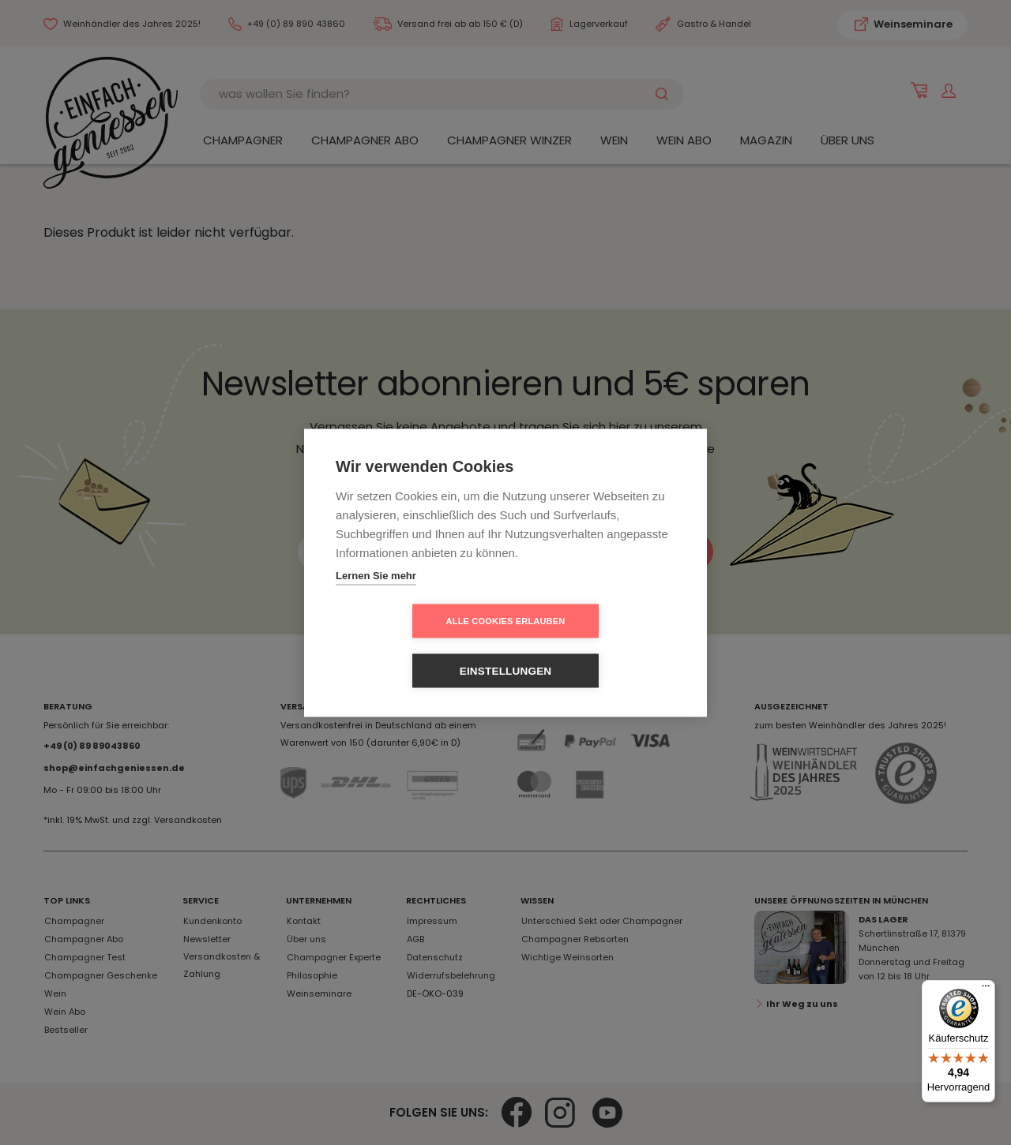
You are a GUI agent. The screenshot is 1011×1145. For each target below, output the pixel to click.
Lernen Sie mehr (376, 600)
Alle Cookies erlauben (415, 645)
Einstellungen (597, 646)
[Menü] (985, 989)
